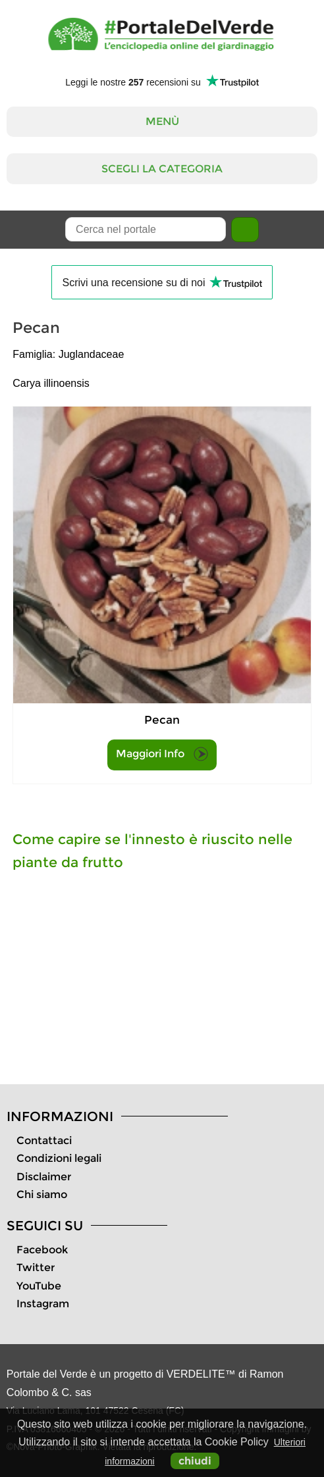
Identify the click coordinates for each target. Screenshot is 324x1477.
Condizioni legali (58, 1158)
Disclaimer (43, 1176)
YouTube (38, 1286)
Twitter (35, 1267)
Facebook (42, 1249)
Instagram (42, 1303)
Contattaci (44, 1140)
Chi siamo (41, 1194)
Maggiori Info (162, 754)
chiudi (194, 1461)
